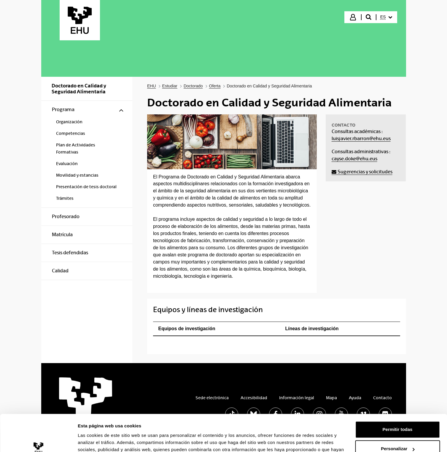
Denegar (397, 435)
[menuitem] (386, 17)
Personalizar (397, 416)
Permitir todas (398, 396)
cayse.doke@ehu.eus (354, 159)
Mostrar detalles (95, 440)
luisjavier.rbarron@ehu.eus (361, 138)
